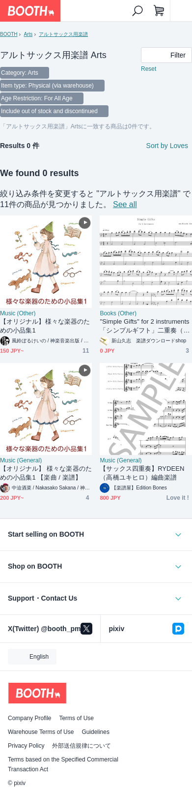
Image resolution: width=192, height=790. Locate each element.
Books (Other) (118, 313)
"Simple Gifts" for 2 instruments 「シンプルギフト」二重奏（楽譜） (145, 326)
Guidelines (96, 732)
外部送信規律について (81, 746)
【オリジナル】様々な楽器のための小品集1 (45, 326)
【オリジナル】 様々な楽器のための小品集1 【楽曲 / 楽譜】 (46, 473)
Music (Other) (17, 313)
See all (125, 204)
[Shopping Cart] (159, 11)
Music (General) (21, 460)
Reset (148, 68)
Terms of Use (76, 718)
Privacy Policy (26, 746)
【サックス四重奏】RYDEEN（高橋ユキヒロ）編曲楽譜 (142, 473)
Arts (28, 34)
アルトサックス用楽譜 (63, 34)
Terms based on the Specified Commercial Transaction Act (63, 764)
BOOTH (8, 34)
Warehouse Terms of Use (41, 732)
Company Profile (29, 718)
